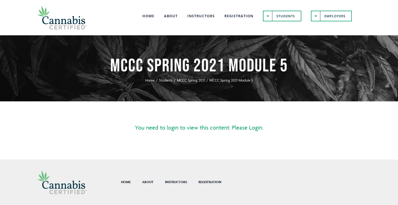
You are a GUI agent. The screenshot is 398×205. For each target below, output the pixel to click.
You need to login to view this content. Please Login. (199, 127)
